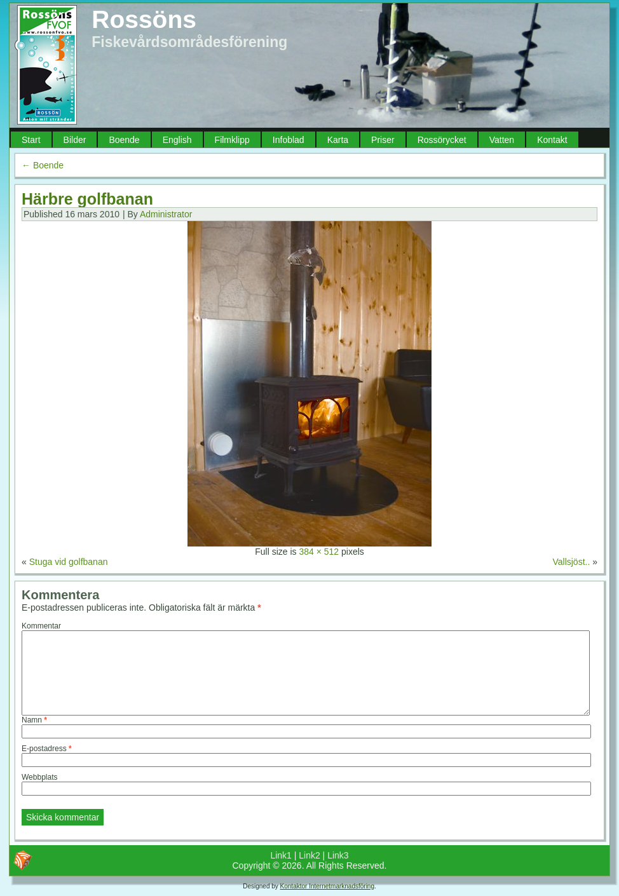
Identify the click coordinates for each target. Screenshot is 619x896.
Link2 (309, 855)
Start (31, 140)
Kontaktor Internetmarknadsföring (327, 886)
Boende (124, 140)
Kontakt (552, 140)
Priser (383, 140)
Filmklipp (232, 140)
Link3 (337, 855)
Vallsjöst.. (571, 562)
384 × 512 (319, 551)
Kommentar (41, 625)
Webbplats (39, 777)
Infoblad (288, 140)
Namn (34, 720)
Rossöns (144, 19)
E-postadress (47, 748)
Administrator (166, 214)
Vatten (501, 140)
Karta (337, 140)
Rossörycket (442, 140)
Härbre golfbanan (87, 199)
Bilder (75, 140)
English (177, 140)
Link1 (280, 855)
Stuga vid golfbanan (68, 562)
